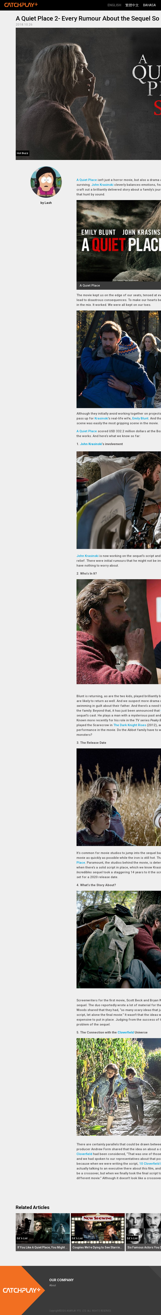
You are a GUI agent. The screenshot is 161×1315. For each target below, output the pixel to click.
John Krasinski (102, 185)
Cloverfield (126, 1032)
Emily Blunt (140, 418)
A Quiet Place (87, 180)
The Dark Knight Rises (129, 725)
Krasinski (101, 418)
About (52, 1285)
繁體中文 (132, 5)
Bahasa (149, 5)
